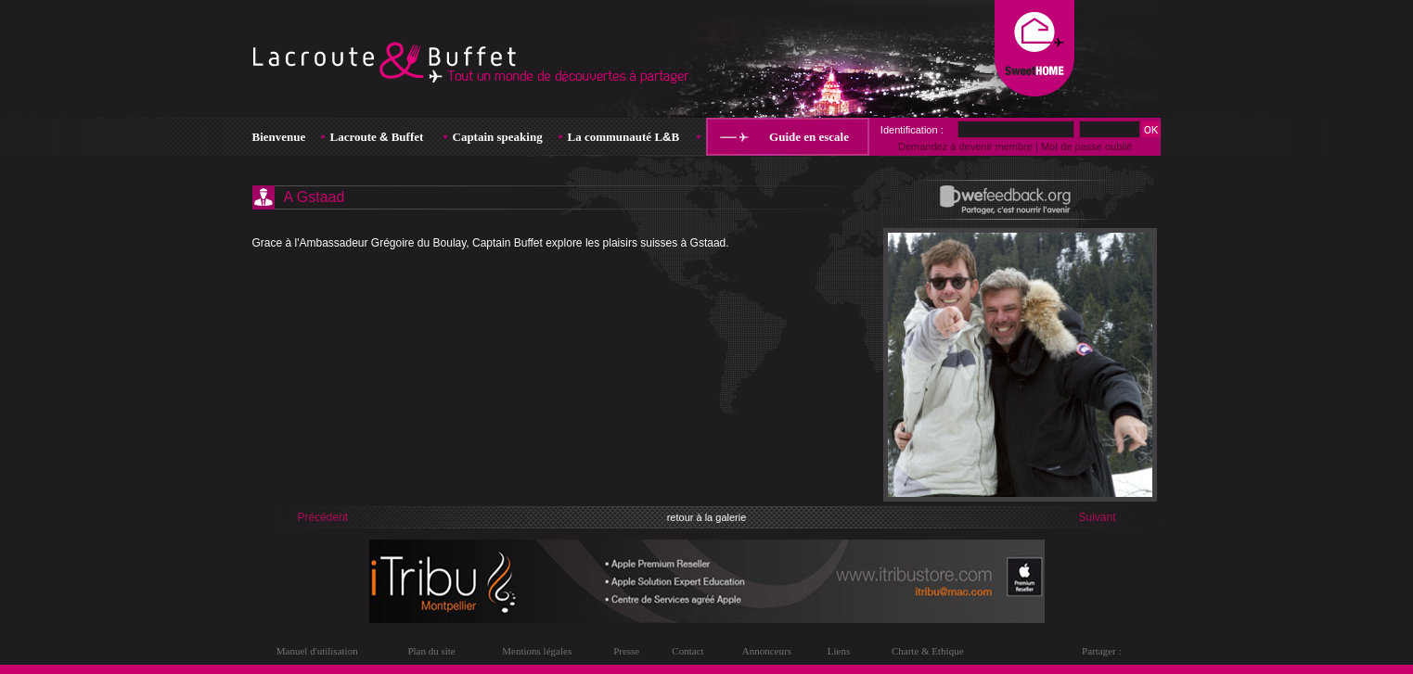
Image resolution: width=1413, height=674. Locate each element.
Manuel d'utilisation (317, 650)
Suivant (1096, 517)
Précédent (323, 517)
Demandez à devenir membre (965, 146)
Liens (839, 650)
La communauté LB (624, 137)
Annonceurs (766, 650)
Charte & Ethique (928, 650)
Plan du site (431, 650)
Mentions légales (537, 650)
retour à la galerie (707, 517)
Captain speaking (498, 137)
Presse (626, 650)
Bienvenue (279, 137)
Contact (687, 650)
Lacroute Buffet (377, 137)
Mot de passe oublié (1086, 146)
